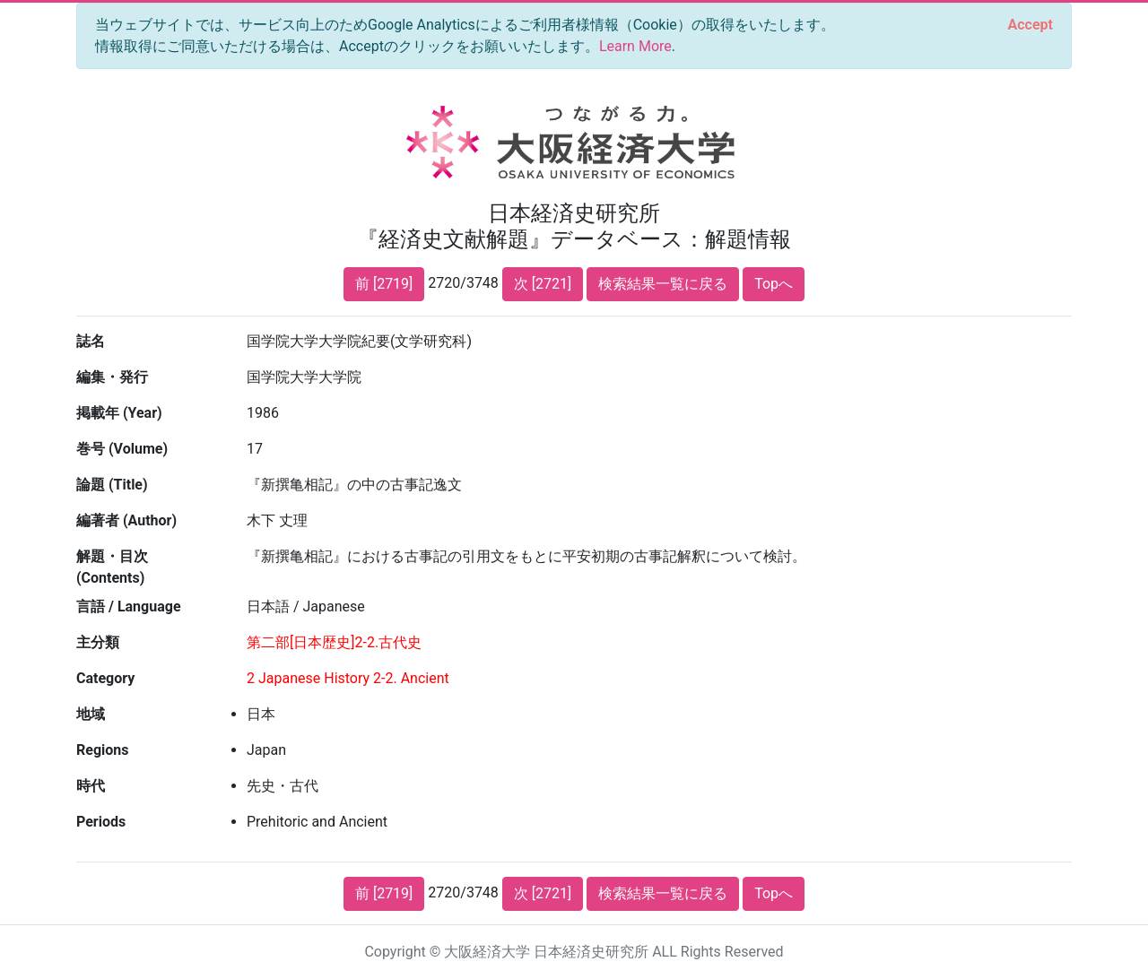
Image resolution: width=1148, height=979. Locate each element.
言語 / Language (128, 606)
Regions (102, 749)
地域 (90, 714)
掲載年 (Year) (119, 412)
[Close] (1030, 25)
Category (105, 678)
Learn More (635, 46)
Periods (101, 821)
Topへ (773, 283)
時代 (90, 785)
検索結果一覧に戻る (662, 283)
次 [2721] (542, 283)
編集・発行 (112, 377)
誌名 (90, 341)
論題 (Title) (112, 484)
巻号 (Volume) (122, 448)
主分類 (97, 642)
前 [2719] (384, 283)
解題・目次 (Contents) (112, 567)
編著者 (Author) (126, 520)
